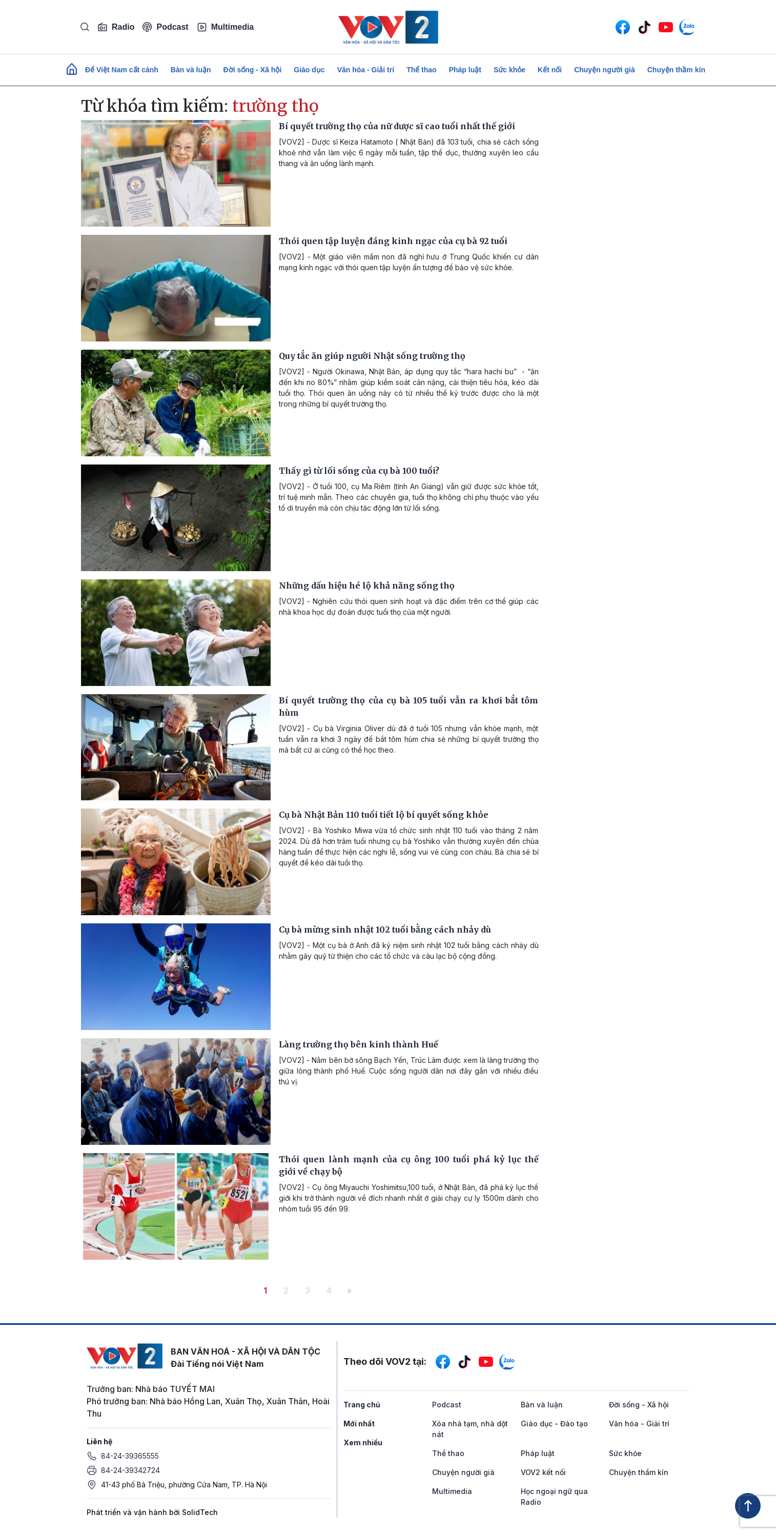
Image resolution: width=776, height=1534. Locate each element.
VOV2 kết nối (543, 1472)
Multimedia (225, 27)
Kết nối (550, 70)
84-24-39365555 (130, 1455)
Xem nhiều (362, 1442)
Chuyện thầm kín (676, 70)
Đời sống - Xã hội (252, 70)
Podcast (165, 27)
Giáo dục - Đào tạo (554, 1423)
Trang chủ (361, 1404)
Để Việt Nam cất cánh (121, 70)
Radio (115, 27)
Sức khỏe (509, 70)
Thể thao (421, 70)
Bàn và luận (191, 70)
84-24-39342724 (130, 1470)
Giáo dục (309, 70)
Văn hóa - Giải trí (365, 70)
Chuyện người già (604, 70)
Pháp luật (465, 70)
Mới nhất (359, 1423)
